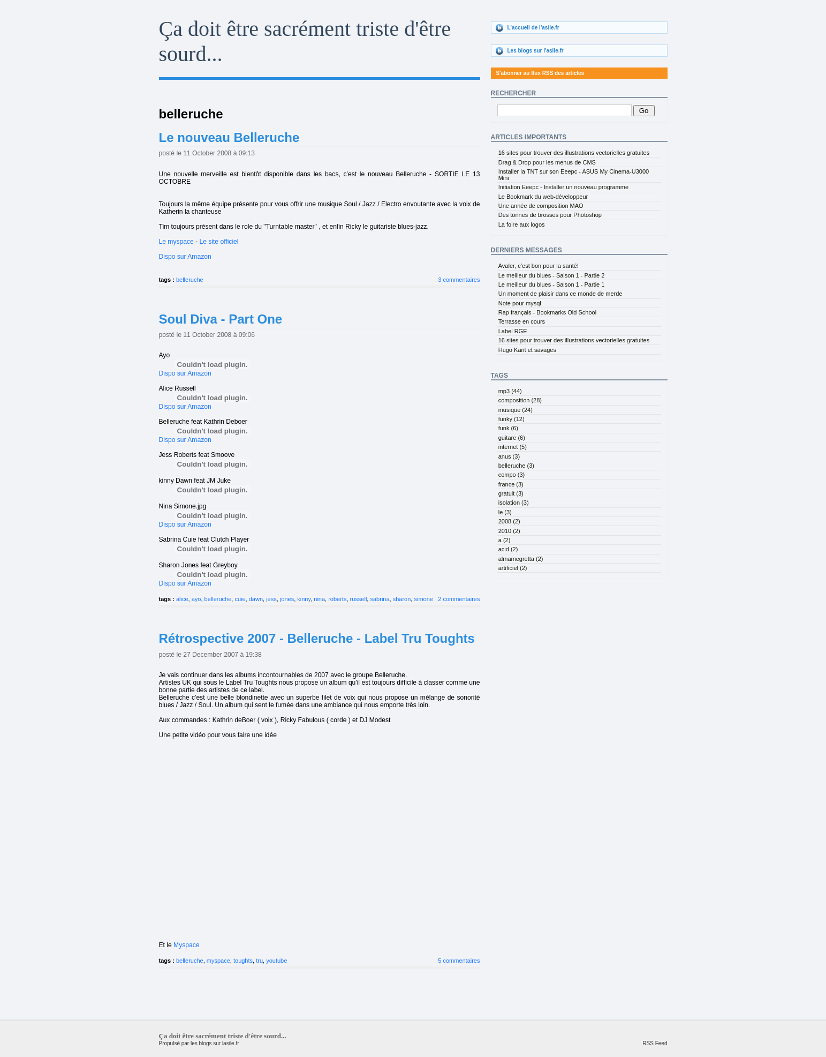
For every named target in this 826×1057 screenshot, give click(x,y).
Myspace (186, 945)
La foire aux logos (521, 224)
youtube (276, 960)
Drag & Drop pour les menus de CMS (547, 162)
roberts (337, 599)
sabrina (379, 599)
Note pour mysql (519, 303)
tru (259, 960)
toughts (243, 960)
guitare (511, 437)
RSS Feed (654, 1043)
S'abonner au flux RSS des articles (540, 73)
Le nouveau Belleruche (229, 137)
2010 (509, 531)
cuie (239, 599)
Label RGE (512, 331)
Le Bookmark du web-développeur (543, 196)
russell (358, 599)
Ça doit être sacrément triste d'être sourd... (222, 1036)
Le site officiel (218, 241)
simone (423, 599)
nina (319, 599)
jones (287, 599)
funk (508, 428)
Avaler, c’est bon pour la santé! (538, 266)
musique (515, 410)
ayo (196, 599)
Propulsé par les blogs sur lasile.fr (199, 1043)
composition (520, 400)
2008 (509, 521)
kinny (303, 599)
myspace (218, 960)
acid (508, 549)
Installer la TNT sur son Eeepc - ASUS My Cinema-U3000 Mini (573, 174)
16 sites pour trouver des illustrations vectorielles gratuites (573, 152)
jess (271, 599)
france (511, 484)
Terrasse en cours (521, 321)
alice (182, 599)
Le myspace (176, 241)
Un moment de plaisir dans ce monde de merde (560, 293)
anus (509, 456)
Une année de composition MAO (540, 206)
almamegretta (520, 559)
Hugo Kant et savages (527, 350)
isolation (513, 502)
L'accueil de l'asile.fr (533, 28)
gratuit (511, 493)
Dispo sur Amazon (185, 256)
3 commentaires (459, 279)
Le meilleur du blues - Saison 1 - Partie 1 (551, 284)
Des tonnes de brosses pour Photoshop (550, 215)
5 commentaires (459, 960)
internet (512, 447)
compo (511, 474)
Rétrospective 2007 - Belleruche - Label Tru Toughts (317, 638)
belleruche (189, 279)
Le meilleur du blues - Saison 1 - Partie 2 (551, 275)
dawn (256, 599)
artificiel (512, 568)
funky (511, 419)
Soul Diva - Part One (221, 319)
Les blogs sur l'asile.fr (535, 51)
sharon (402, 599)
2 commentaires (459, 599)
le (505, 512)
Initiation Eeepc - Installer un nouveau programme (563, 187)
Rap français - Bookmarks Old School (547, 312)
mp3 (510, 391)
